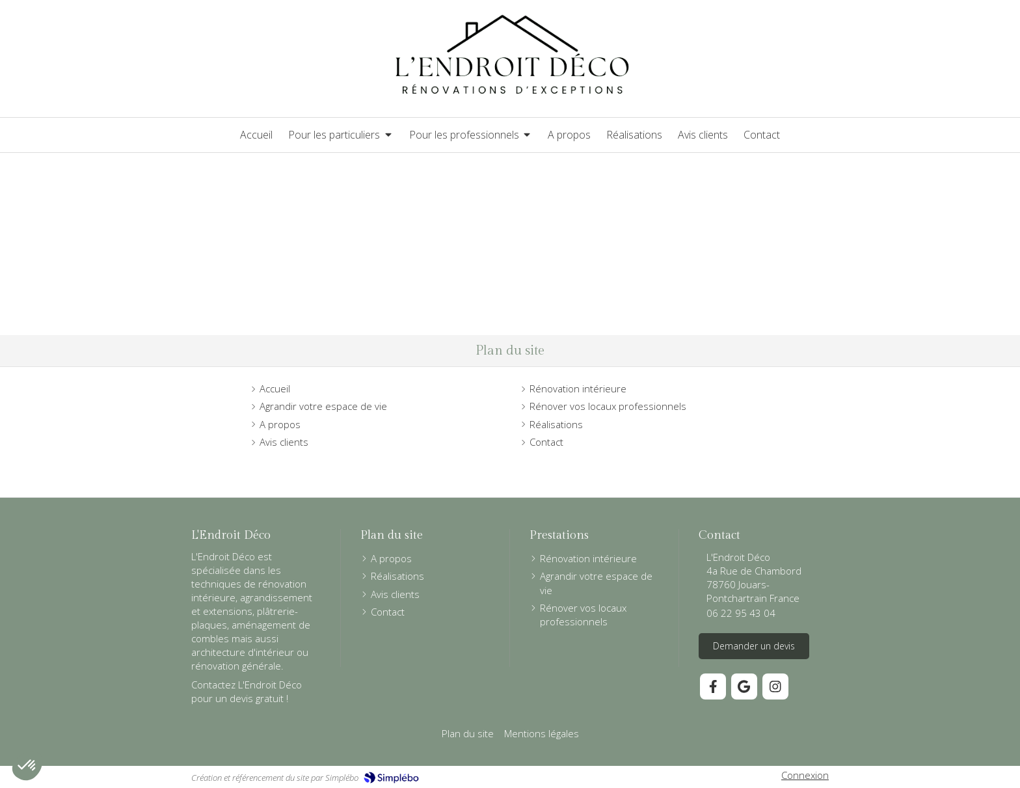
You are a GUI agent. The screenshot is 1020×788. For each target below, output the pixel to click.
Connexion (805, 774)
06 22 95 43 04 (740, 612)
